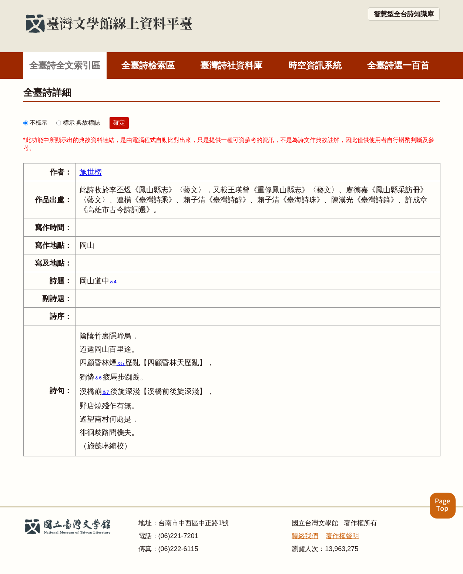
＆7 (106, 392)
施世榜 (91, 172)
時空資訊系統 (315, 65)
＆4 (113, 281)
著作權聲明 (342, 536)
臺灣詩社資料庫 (231, 65)
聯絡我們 (305, 536)
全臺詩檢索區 (148, 65)
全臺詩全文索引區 (64, 65)
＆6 (98, 378)
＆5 (121, 363)
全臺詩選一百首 (398, 65)
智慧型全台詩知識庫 (404, 14)
